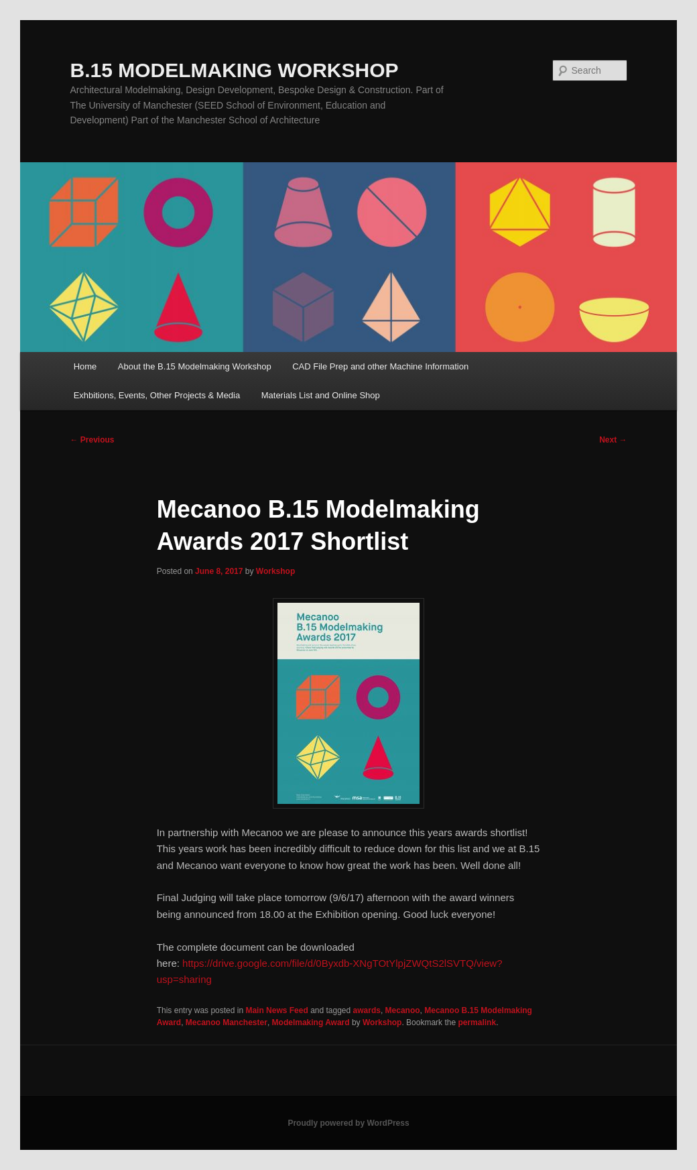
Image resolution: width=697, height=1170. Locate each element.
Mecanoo (402, 1010)
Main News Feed (276, 1010)
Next (613, 440)
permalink (477, 1022)
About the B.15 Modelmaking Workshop (194, 366)
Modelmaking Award (311, 1022)
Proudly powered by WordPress (348, 1123)
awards (367, 1010)
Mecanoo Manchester (226, 1022)
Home (85, 366)
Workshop (275, 571)
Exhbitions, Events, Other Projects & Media (157, 395)
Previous (92, 440)
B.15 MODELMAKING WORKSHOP (234, 70)
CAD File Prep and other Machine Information (380, 366)
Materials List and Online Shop (320, 395)
